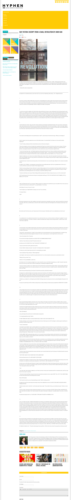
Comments (44, 457)
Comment (21, 472)
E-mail (20, 464)
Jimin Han (22, 419)
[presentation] (27, 488)
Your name (21, 460)
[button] (21, 474)
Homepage (21, 468)
